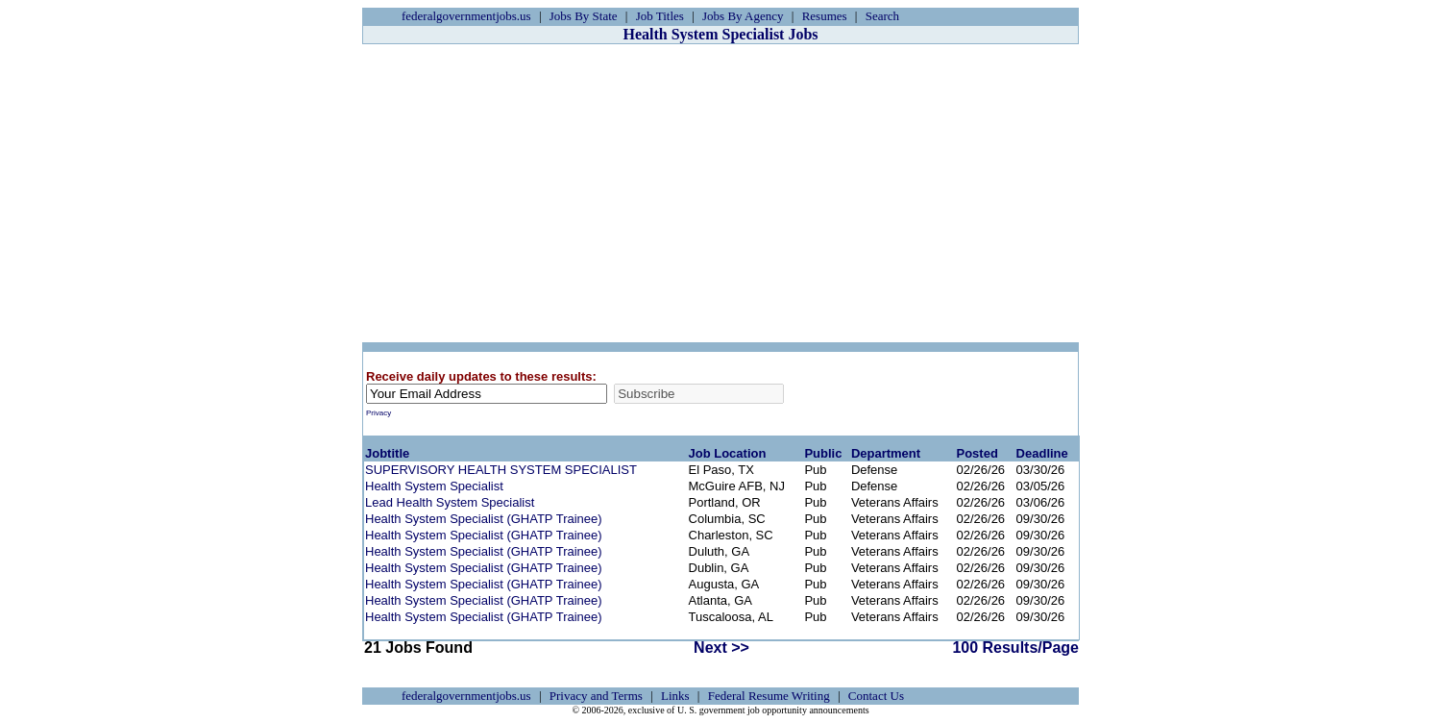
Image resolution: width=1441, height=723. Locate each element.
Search (882, 16)
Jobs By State (584, 16)
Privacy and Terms (596, 695)
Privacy (378, 413)
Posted (976, 453)
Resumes (824, 16)
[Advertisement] (720, 193)
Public (823, 453)
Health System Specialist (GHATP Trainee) (483, 518)
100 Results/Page (1015, 647)
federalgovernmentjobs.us (466, 16)
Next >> (721, 647)
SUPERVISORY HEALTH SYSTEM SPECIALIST (501, 469)
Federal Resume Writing (769, 695)
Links (675, 695)
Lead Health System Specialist (449, 502)
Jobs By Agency (743, 16)
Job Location (728, 453)
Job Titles (660, 16)
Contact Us (876, 695)
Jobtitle (387, 453)
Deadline (1042, 453)
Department (885, 453)
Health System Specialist (434, 486)
